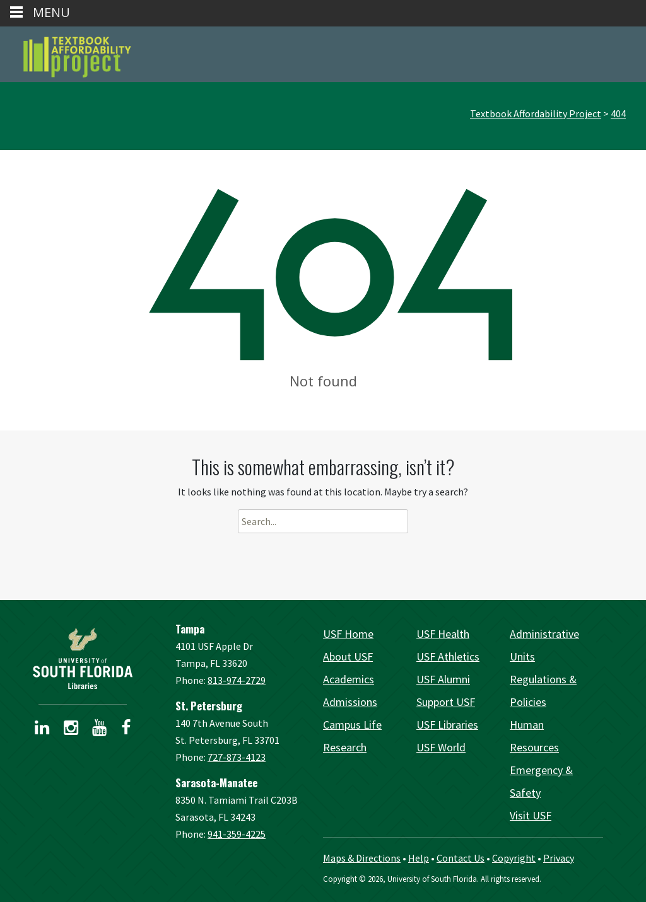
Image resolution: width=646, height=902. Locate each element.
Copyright (514, 858)
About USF (348, 656)
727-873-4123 (237, 757)
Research (345, 747)
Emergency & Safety (541, 781)
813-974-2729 (237, 680)
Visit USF (530, 815)
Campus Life (352, 724)
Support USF (445, 702)
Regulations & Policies (543, 690)
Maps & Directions (362, 858)
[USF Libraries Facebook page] (126, 730)
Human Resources (534, 736)
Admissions (350, 702)
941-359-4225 (237, 834)
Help (418, 858)
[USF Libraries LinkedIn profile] (42, 730)
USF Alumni (443, 679)
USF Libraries (447, 724)
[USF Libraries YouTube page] (99, 730)
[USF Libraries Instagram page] (71, 730)
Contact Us (460, 858)
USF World (441, 747)
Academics (348, 679)
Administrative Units (544, 645)
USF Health (442, 634)
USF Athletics (447, 656)
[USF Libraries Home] (83, 658)
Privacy (558, 858)
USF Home (348, 634)
